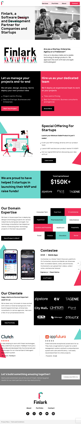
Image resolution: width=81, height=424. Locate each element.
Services (46, 3)
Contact (75, 3)
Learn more (49, 161)
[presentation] (79, 264)
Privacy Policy (5, 422)
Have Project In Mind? (12, 239)
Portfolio (55, 3)
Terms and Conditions (17, 422)
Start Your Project (10, 109)
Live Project (47, 279)
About (64, 3)
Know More (48, 109)
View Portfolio (10, 327)
